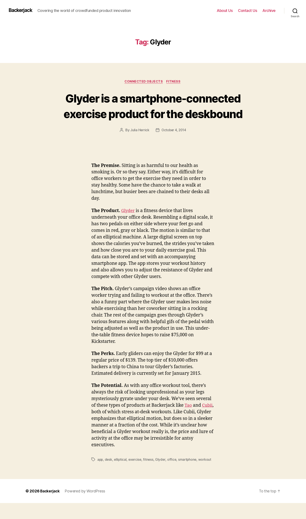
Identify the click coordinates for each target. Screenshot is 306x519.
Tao (188, 421)
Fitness (174, 82)
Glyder (128, 227)
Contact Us (247, 10)
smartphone (189, 475)
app (100, 475)
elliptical (121, 475)
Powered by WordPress (86, 507)
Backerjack (21, 10)
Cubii (97, 428)
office (173, 475)
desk (109, 475)
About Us (225, 10)
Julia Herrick (139, 146)
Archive (269, 10)
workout (207, 475)
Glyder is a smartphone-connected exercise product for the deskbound (153, 113)
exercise (136, 475)
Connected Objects (143, 82)
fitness (150, 475)
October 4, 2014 (174, 146)
